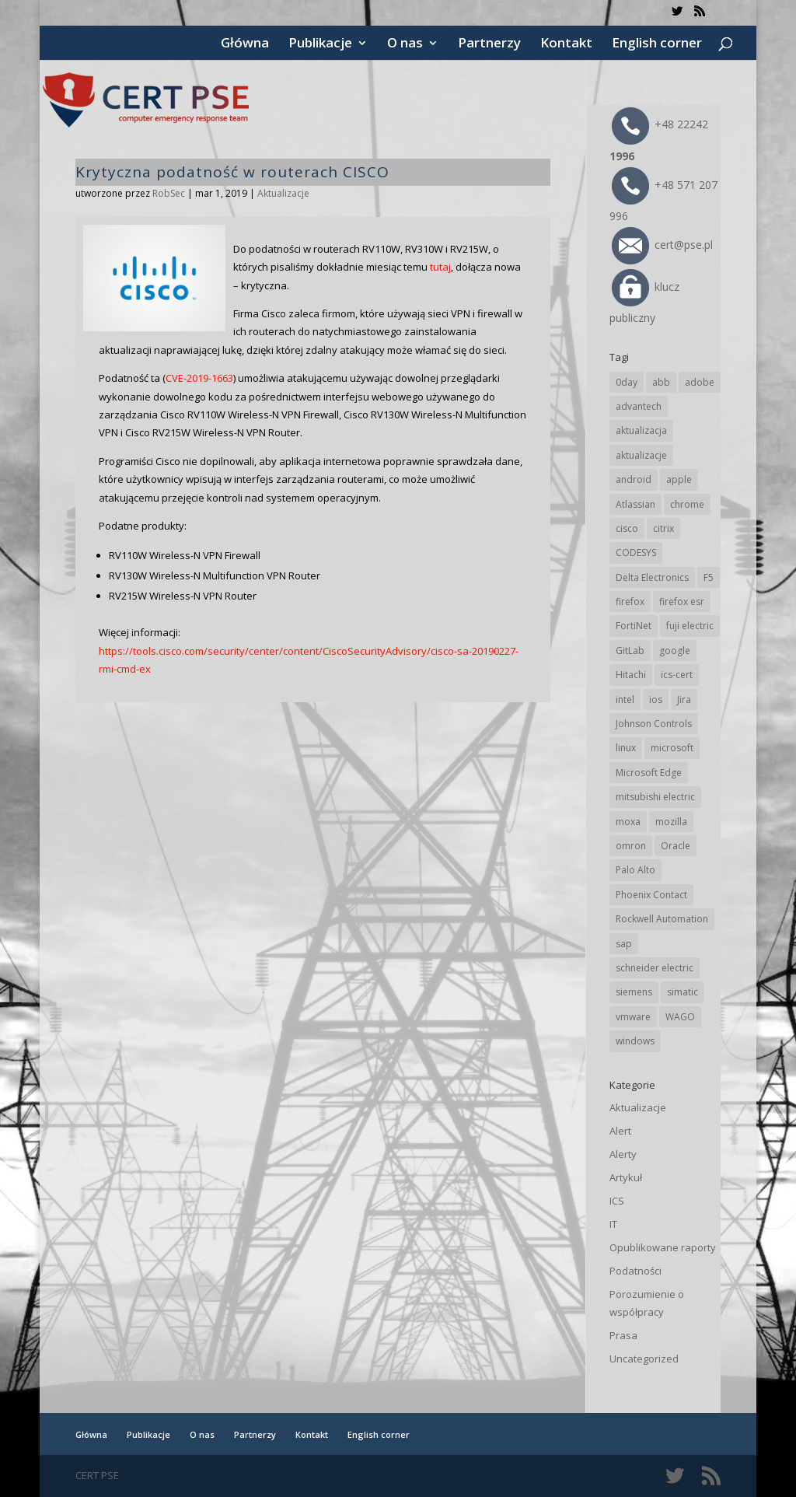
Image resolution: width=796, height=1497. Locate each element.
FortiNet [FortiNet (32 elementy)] (633, 625)
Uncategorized (644, 1359)
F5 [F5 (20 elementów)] (708, 577)
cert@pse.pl (662, 244)
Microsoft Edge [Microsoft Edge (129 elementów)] (649, 772)
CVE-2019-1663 (199, 378)
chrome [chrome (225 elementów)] (687, 504)
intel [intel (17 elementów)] (625, 699)
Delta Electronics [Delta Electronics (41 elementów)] (652, 577)
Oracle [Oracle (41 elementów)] (675, 845)
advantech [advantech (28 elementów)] (639, 406)
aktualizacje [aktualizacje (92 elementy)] (641, 455)
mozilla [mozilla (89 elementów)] (671, 821)
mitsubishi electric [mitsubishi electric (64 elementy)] (655, 796)
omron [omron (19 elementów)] (631, 845)
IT (613, 1224)
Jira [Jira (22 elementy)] (684, 699)
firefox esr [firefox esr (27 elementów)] (681, 601)
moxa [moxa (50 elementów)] (628, 821)
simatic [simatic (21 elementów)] (682, 992)
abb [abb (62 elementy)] (661, 382)
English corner (657, 44)
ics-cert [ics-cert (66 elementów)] (677, 674)
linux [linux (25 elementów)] (626, 747)
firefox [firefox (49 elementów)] (630, 601)
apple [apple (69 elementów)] (679, 479)
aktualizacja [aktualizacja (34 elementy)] (641, 430)
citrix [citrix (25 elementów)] (663, 528)
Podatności (635, 1271)
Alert (620, 1131)
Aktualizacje (283, 193)
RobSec (168, 193)
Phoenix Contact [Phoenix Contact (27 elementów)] (651, 894)
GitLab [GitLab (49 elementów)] (630, 650)
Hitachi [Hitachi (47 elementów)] (631, 674)
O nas (405, 44)
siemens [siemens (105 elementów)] (634, 992)
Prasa (623, 1335)
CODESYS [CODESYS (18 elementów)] (636, 552)
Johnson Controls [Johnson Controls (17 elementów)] (654, 723)
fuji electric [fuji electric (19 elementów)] (690, 625)
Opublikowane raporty (662, 1247)
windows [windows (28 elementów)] (635, 1041)
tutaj (440, 267)
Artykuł (625, 1177)
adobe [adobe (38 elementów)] (699, 382)
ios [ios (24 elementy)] (655, 699)
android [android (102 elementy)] (633, 479)
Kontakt (566, 44)
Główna (245, 44)
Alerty (623, 1154)
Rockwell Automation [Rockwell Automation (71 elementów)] (662, 918)
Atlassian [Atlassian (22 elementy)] (635, 504)
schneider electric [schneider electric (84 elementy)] (654, 967)
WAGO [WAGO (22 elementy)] (680, 1016)
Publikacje (320, 44)
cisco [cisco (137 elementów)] (627, 528)
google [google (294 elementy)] (674, 650)
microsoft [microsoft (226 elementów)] (672, 747)
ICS (616, 1201)
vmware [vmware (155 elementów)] (633, 1016)
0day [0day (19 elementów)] (626, 382)
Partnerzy (489, 44)
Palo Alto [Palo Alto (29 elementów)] (635, 869)
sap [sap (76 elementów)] (624, 943)
